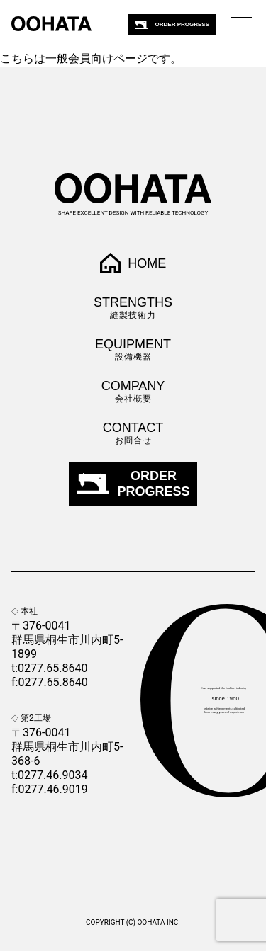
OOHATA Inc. (158, 922)
